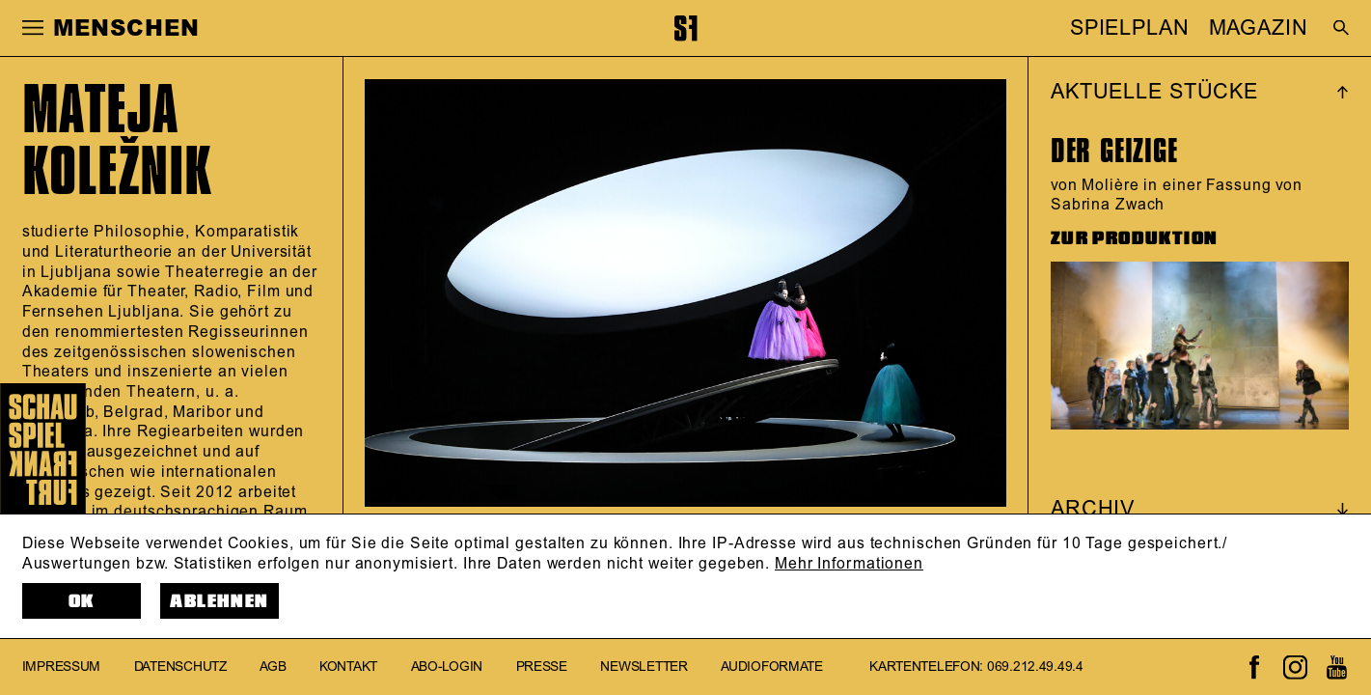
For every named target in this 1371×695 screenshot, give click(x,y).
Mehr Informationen (849, 563)
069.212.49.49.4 (1035, 666)
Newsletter (643, 666)
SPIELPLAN (1130, 28)
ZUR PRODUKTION (1134, 238)
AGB (273, 666)
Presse (541, 666)
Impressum (61, 666)
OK (82, 601)
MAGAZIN (1258, 28)
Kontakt (348, 666)
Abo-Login (447, 666)
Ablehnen (219, 601)
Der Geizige (1114, 151)
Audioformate (772, 666)
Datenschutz (180, 666)
